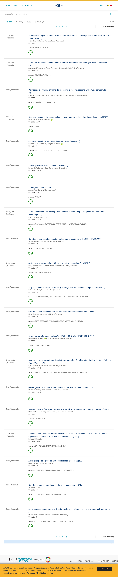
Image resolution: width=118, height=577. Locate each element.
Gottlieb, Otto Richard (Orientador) (56, 515)
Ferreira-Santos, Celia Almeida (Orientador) (60, 412)
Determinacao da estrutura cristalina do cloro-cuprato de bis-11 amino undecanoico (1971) (68, 117)
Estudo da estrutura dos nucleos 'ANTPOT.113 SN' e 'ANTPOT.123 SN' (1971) (61, 336)
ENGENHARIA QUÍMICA (43, 75)
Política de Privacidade (85, 561)
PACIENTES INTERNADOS (79, 297)
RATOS (65, 446)
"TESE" (30, 22)
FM (37, 292)
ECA (37, 192)
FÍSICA (37, 126)
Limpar (111, 22)
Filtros (9, 22)
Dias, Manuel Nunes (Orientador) (56, 168)
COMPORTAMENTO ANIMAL (52, 446)
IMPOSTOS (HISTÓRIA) (79, 372)
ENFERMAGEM (40, 419)
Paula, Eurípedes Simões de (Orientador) (54, 390)
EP (37, 43)
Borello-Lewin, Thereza (35, 338)
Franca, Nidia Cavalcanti (36, 515)
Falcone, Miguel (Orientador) (56, 241)
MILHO (49, 248)
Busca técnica (103, 561)
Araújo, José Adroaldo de (36, 68)
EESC (38, 122)
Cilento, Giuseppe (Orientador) (61, 95)
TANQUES (83, 224)
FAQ (71, 561)
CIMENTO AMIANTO (41, 48)
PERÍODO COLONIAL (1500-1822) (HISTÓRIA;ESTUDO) (53, 372)
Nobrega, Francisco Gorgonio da (39, 95)
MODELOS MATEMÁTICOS (70, 224)
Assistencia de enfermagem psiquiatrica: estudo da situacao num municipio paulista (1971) (68, 409)
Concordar (104, 569)
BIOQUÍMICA (39, 102)
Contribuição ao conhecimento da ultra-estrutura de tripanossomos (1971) (61, 312)
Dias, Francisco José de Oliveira (38, 266)
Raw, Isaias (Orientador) (79, 95)
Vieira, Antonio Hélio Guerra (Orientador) (63, 266)
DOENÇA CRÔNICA (61, 494)
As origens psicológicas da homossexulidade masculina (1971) (56, 461)
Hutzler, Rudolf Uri (34, 290)
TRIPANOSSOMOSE (41, 321)
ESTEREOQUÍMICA (57, 522)
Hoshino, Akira (33, 144)
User (101, 5)
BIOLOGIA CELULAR (50, 102)
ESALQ (38, 220)
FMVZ (38, 441)
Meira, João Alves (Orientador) (51, 290)
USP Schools (27, 5)
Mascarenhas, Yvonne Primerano (39, 119)
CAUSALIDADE (50, 494)
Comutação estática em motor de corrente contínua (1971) (54, 141)
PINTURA (38, 197)
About (15, 5)
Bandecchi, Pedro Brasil (36, 168)
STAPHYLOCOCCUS (41, 297)
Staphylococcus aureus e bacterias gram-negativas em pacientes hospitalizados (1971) (66, 287)
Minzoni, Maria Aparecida (36, 412)
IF (36, 341)
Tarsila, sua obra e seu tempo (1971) (44, 187)
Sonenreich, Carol (34, 487)
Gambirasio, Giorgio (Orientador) (49, 144)
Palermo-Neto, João (35, 439)
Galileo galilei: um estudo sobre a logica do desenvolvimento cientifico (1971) (62, 387)
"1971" (19, 22)
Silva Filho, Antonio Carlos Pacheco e (40, 463)
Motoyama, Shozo (34, 390)
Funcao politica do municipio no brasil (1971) (48, 165)
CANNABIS (38, 446)
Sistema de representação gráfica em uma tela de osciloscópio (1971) (59, 263)
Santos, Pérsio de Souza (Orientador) (51, 41)
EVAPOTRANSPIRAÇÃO (53, 224)
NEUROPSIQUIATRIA (42, 470)
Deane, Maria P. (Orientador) (53, 314)
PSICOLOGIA (69, 470)
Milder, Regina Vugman (36, 314)
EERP (38, 414)
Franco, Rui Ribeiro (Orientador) (56, 68)
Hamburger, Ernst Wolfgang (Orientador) (59, 338)
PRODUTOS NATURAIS (42, 522)
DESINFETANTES (40, 248)
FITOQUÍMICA (68, 522)
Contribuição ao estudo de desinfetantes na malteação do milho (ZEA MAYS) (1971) (65, 239)
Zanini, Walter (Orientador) (47, 190)
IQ (36, 98)
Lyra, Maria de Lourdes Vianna (38, 366)
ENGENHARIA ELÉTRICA (43, 272)
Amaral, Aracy (33, 190)
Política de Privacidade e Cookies (40, 573)
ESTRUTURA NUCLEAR (42, 345)
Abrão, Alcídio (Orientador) (76, 68)
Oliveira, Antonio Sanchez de (37, 217)
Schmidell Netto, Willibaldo (37, 241)
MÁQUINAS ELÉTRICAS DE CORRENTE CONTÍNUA (51, 151)
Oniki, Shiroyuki (33, 41)
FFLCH (38, 170)
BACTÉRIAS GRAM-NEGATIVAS (59, 297)
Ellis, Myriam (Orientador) (57, 366)
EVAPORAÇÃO (40, 224)
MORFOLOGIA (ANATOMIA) (74, 321)
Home (8, 5)
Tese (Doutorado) (12, 90)
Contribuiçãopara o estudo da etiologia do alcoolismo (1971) (55, 485)
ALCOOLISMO (39, 494)
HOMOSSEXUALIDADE (56, 470)
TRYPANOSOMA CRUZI (56, 321)
